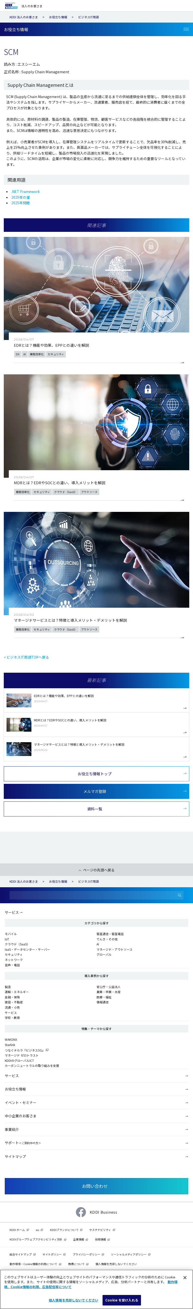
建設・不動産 (14, 1002)
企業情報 (78, 1239)
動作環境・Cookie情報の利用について (33, 1264)
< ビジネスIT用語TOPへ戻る (26, 657)
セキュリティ (14, 954)
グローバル (104, 954)
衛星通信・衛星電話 (110, 934)
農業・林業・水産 (108, 992)
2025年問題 (20, 202)
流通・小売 (12, 1007)
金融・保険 (12, 997)
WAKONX (11, 1039)
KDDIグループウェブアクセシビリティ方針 (36, 1239)
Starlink (10, 1045)
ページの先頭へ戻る (99, 869)
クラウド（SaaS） (17, 944)
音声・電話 (12, 965)
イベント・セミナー (20, 1102)
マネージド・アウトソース (114, 949)
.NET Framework (25, 191)
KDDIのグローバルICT (19, 1060)
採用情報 (100, 1239)
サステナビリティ (100, 1230)
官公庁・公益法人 (108, 987)
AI (97, 944)
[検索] (179, 895)
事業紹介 (12, 1129)
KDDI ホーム (17, 1230)
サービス (12, 912)
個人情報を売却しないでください (116, 1264)
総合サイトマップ (21, 1254)
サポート (23, 1142)
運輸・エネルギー (17, 992)
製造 (8, 987)
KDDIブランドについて (64, 1230)
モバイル (11, 934)
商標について (76, 1264)
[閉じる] (184, 1277)
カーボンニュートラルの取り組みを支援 (32, 1065)
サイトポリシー (52, 1254)
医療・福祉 (104, 997)
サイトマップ (15, 1156)
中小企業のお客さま (20, 1115)
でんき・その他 (107, 939)
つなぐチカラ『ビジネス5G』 (25, 1050)
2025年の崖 (20, 197)
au (37, 1230)
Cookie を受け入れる (121, 1300)
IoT (7, 939)
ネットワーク (14, 959)
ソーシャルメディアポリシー (129, 1254)
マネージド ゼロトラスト (22, 1055)
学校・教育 (12, 1017)
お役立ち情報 (15, 1088)
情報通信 (102, 1002)
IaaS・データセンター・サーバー (27, 949)
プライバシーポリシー (86, 1254)
